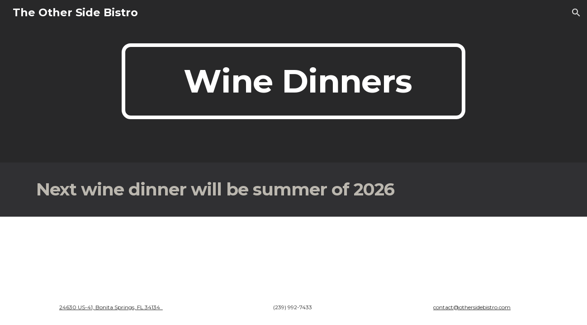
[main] (293, 81)
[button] (576, 12)
